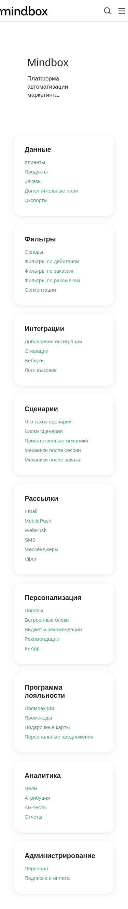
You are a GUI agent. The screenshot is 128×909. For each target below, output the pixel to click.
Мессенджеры (41, 549)
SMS (30, 540)
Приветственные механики (56, 440)
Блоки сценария (44, 431)
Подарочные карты (47, 727)
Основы (34, 252)
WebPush (36, 530)
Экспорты (36, 200)
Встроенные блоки (47, 620)
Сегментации (40, 290)
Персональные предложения (59, 737)
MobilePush (38, 521)
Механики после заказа (52, 459)
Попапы (34, 610)
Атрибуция (37, 798)
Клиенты (35, 162)
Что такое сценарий (48, 421)
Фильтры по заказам (49, 271)
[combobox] (102, 11)
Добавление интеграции (53, 341)
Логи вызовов (41, 370)
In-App (32, 648)
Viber (31, 559)
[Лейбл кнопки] (122, 11)
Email (31, 511)
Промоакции (39, 708)
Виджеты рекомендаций (53, 629)
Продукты (36, 172)
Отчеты (33, 817)
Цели (31, 788)
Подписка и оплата (47, 878)
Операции (36, 351)
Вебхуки (34, 360)
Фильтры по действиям (52, 261)
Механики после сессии (53, 450)
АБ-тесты (36, 807)
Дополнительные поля (51, 191)
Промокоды (38, 718)
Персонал (36, 868)
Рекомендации (42, 639)
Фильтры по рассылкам (52, 280)
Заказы (33, 181)
